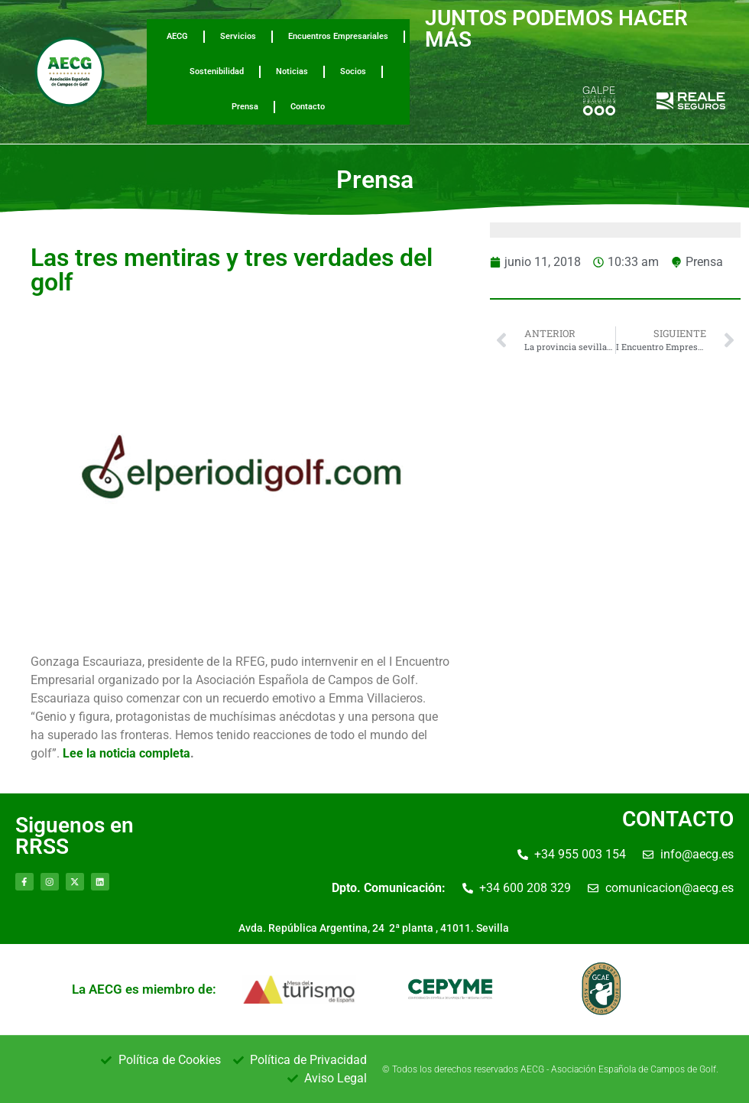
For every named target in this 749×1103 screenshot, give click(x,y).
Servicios (238, 36)
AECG (177, 36)
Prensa (245, 107)
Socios (353, 71)
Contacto (307, 107)
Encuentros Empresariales (338, 36)
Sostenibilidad (217, 71)
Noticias (292, 71)
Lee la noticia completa (126, 753)
